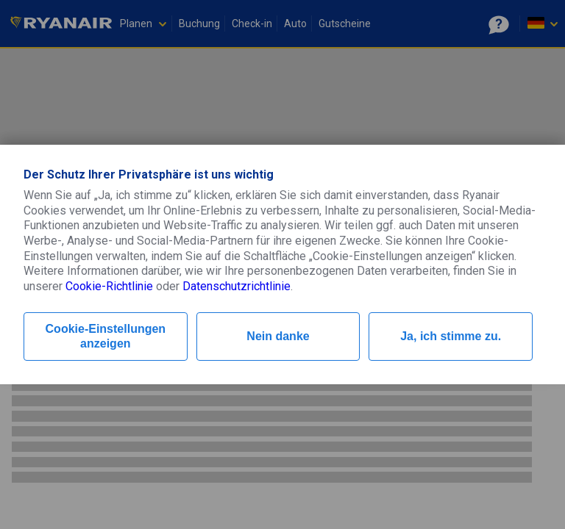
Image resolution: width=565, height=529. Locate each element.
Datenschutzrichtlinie (236, 286)
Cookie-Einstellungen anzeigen (106, 336)
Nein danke (277, 336)
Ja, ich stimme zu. (450, 336)
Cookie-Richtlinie (109, 286)
